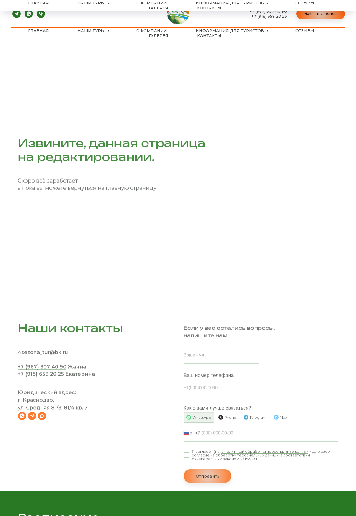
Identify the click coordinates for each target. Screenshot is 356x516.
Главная (38, 30)
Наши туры (92, 30)
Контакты (209, 35)
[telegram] (16, 14)
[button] (320, 13)
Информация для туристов (230, 30)
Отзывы (304, 30)
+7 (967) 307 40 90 (268, 11)
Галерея (158, 35)
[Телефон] (41, 14)
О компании (151, 30)
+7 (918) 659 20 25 (269, 16)
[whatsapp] (29, 14)
